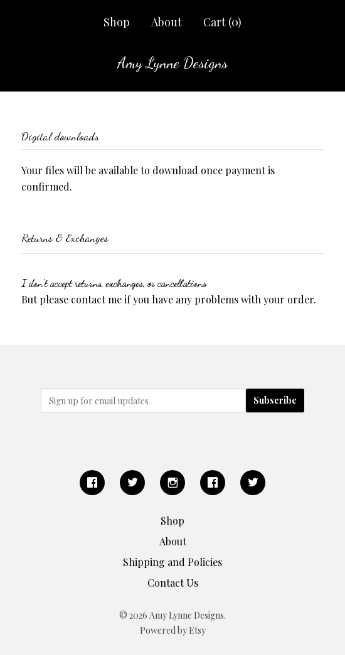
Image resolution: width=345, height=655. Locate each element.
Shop (117, 21)
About (166, 21)
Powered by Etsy (173, 630)
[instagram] (172, 482)
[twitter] (132, 482)
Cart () (222, 21)
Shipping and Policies (172, 562)
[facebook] (92, 482)
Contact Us (172, 582)
